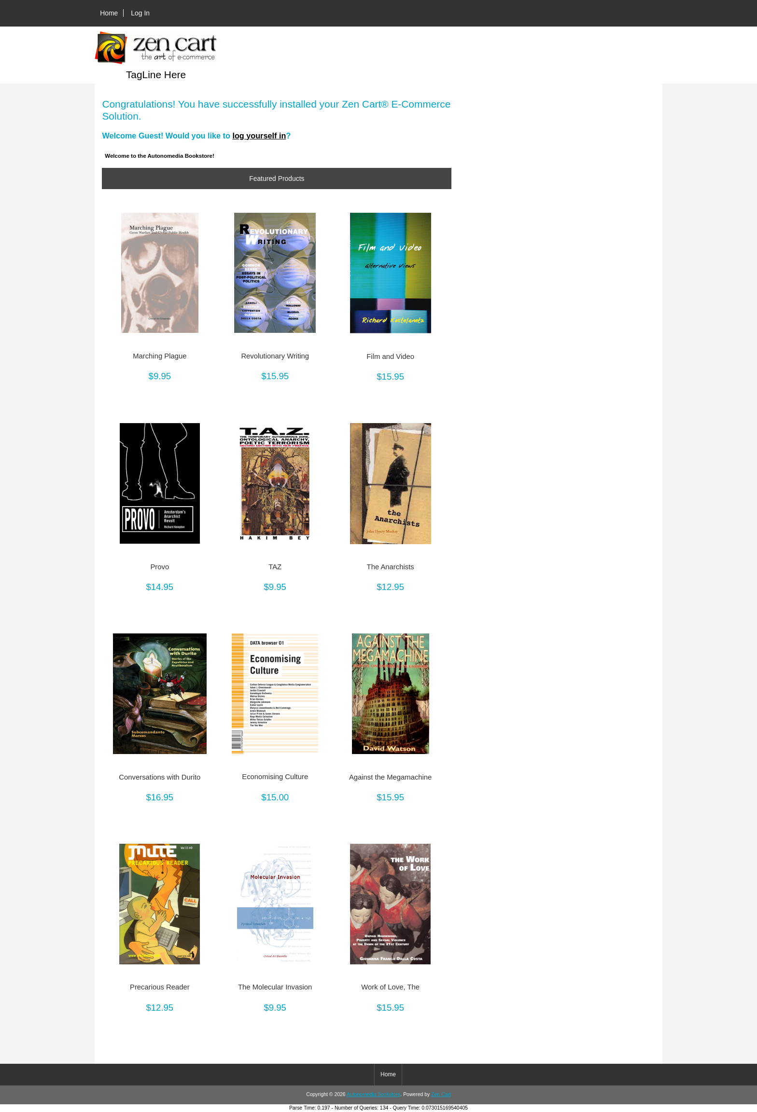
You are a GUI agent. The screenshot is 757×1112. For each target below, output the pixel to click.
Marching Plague (159, 356)
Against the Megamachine (390, 777)
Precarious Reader (160, 987)
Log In (140, 13)
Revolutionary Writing (275, 356)
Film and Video (390, 356)
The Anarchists (390, 567)
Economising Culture (275, 777)
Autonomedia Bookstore (373, 1094)
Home (109, 13)
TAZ (274, 567)
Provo (159, 567)
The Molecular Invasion (275, 987)
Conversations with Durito (159, 777)
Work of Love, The (390, 987)
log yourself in (259, 135)
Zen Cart (441, 1094)
